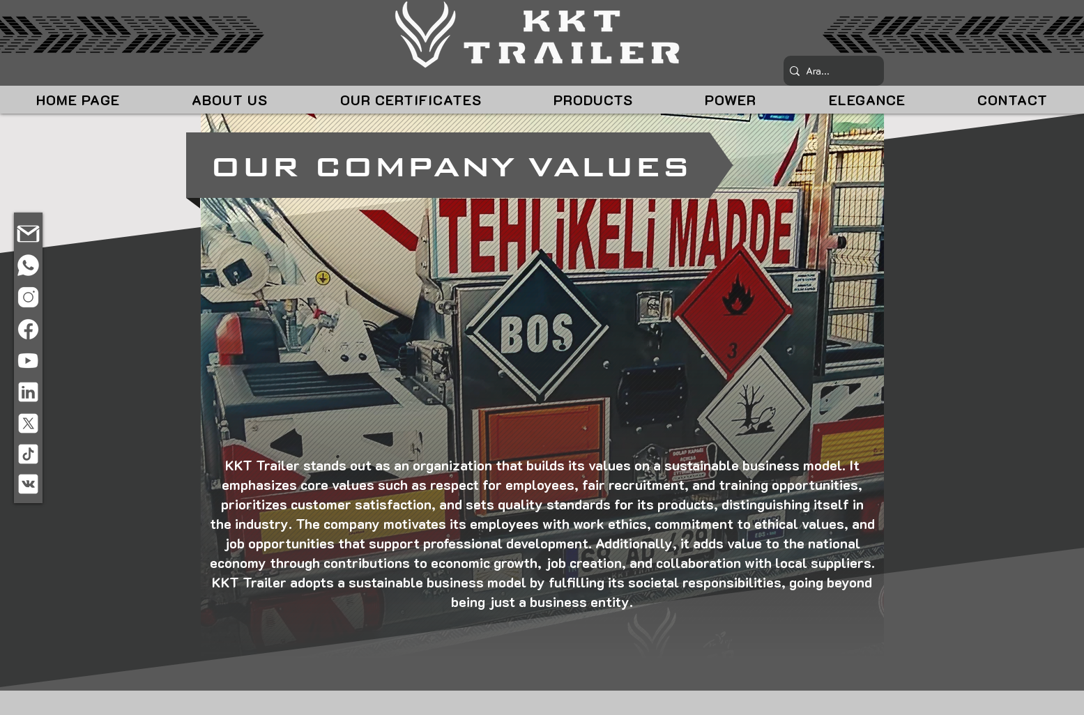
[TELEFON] (28, 265)
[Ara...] (830, 71)
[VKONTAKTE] (28, 484)
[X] (28, 423)
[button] (229, 100)
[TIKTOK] (28, 454)
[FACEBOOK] (28, 329)
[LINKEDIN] (28, 392)
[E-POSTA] (28, 234)
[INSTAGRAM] (28, 297)
